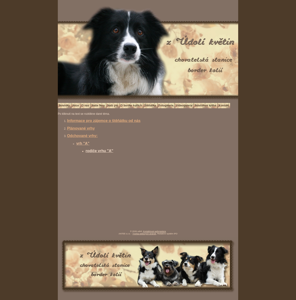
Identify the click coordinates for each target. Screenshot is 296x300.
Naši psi (112, 105)
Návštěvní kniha (205, 105)
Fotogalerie (166, 105)
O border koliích (131, 105)
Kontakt (224, 105)
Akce (75, 105)
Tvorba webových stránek (144, 234)
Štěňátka (150, 105)
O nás (85, 105)
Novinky (64, 105)
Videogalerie (184, 105)
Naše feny (98, 105)
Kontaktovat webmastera (154, 231)
